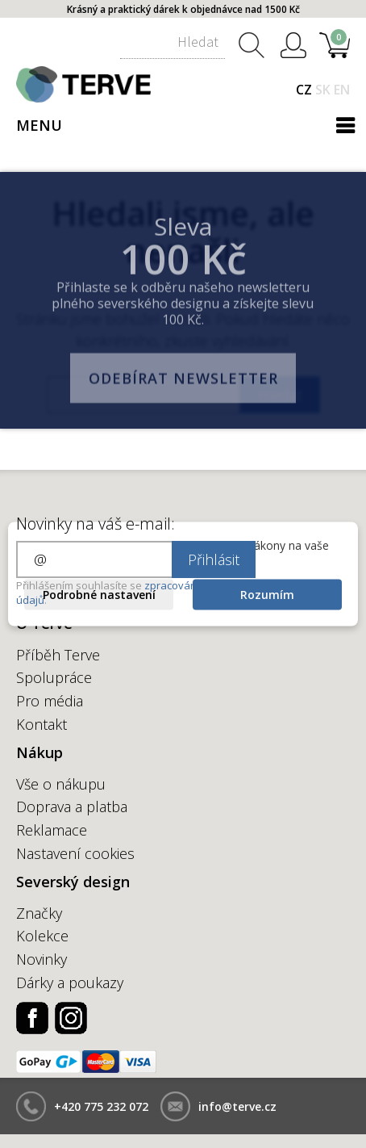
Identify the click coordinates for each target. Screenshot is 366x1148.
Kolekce (42, 935)
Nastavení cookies (75, 853)
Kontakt (41, 724)
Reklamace (51, 830)
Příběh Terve (58, 654)
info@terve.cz (237, 1106)
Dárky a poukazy (69, 982)
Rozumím (267, 594)
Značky (39, 913)
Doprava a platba (71, 806)
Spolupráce (54, 677)
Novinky (41, 959)
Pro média (49, 700)
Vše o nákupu (61, 784)
